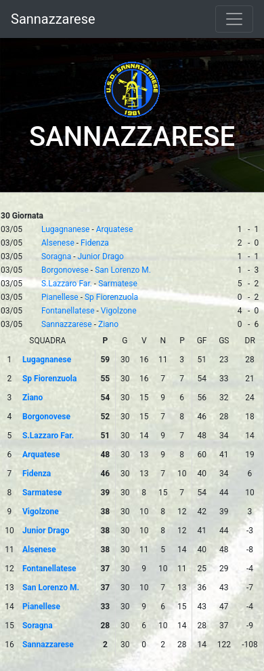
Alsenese (57, 243)
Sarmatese (117, 283)
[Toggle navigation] (234, 19)
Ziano (108, 324)
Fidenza (95, 243)
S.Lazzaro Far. (66, 283)
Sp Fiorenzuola (111, 297)
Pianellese (60, 297)
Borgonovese (65, 270)
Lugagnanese (65, 229)
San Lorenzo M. (123, 270)
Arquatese (114, 229)
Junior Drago (100, 256)
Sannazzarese (53, 19)
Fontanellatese (68, 310)
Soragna (56, 256)
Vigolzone (119, 310)
